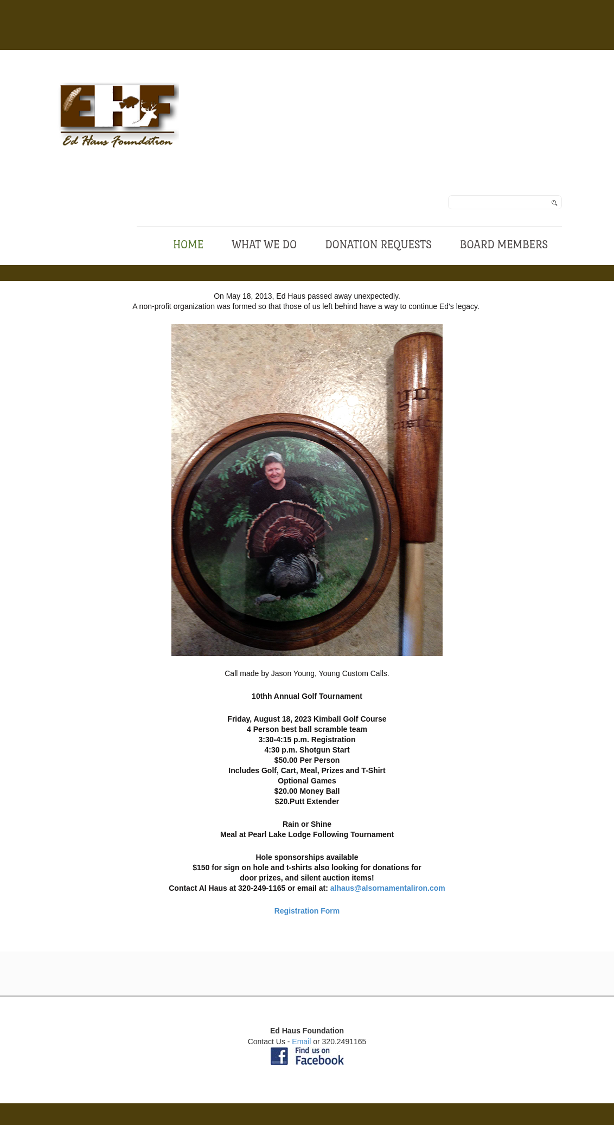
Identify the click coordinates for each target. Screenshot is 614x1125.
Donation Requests (378, 244)
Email (301, 1041)
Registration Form (307, 911)
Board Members (504, 244)
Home (188, 244)
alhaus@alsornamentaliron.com (387, 888)
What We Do (264, 244)
